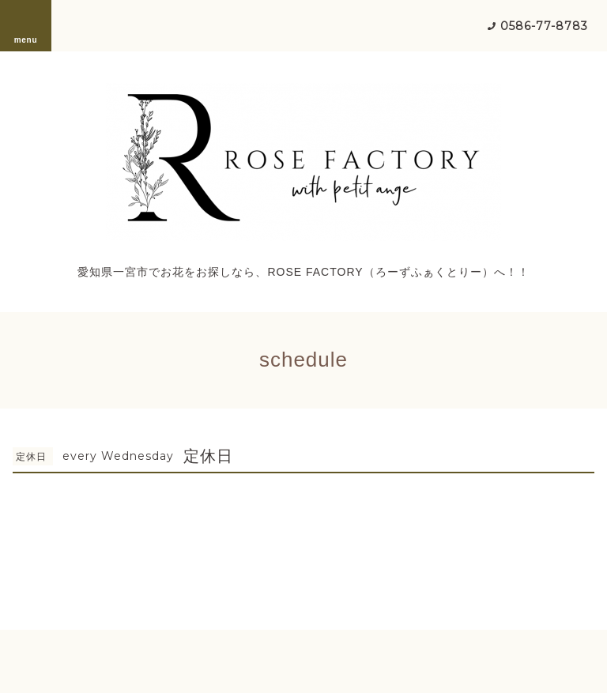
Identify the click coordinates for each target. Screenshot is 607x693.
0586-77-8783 (544, 26)
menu (26, 25)
